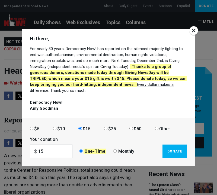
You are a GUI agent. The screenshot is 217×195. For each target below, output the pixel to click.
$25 (112, 128)
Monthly (126, 151)
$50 (137, 128)
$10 (61, 128)
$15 (86, 128)
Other (164, 128)
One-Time (95, 151)
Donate (174, 151)
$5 (36, 128)
